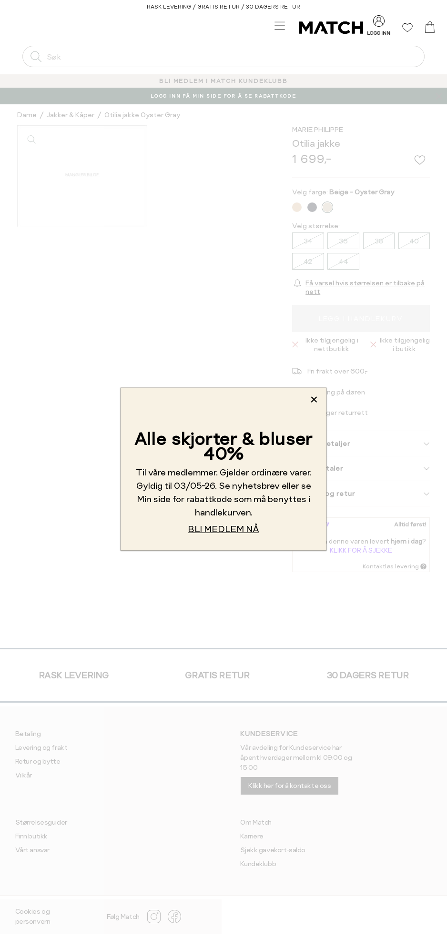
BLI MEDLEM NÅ (223, 528)
